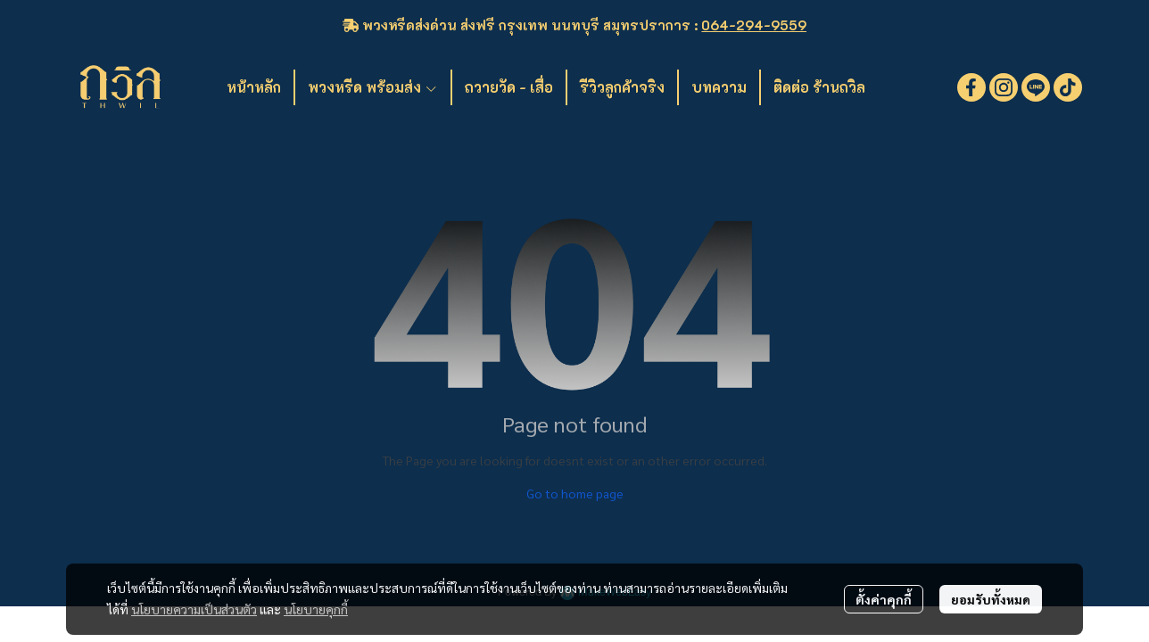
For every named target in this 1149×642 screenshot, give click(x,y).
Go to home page (575, 493)
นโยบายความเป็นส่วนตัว (194, 609)
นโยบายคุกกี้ (316, 609)
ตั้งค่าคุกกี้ (884, 599)
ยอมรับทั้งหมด (990, 599)
